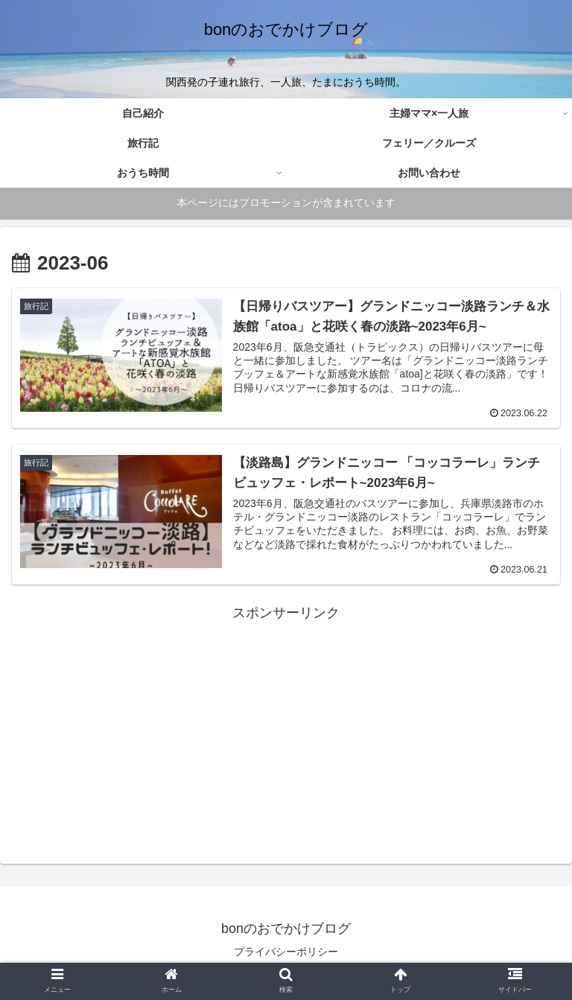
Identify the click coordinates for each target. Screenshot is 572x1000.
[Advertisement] (286, 729)
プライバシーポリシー (286, 952)
